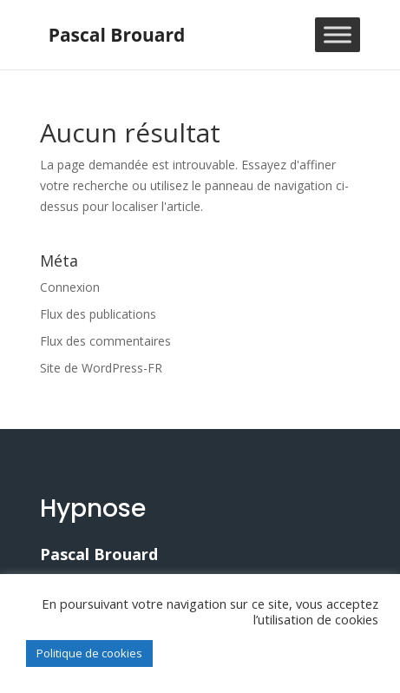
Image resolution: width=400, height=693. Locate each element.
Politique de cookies (89, 653)
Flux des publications (98, 314)
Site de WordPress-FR (101, 368)
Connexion (70, 287)
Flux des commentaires (105, 341)
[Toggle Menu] (337, 34)
